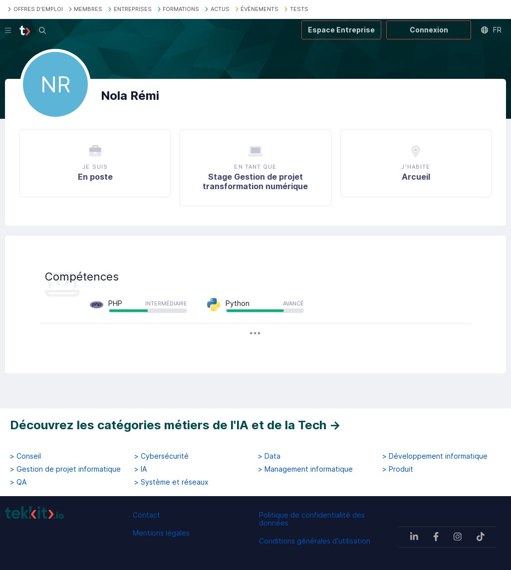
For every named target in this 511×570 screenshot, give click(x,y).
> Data (269, 456)
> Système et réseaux (171, 482)
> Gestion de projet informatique (65, 469)
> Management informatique (305, 469)
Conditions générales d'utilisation (314, 541)
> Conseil (25, 456)
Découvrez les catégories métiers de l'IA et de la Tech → (175, 425)
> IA (140, 469)
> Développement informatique (435, 456)
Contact (146, 515)
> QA (18, 482)
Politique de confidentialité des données (312, 519)
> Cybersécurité (161, 456)
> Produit (397, 469)
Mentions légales (161, 533)
